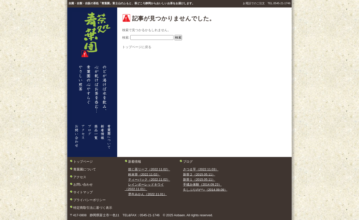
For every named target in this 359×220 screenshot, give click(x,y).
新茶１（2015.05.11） (199, 179)
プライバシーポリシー (89, 200)
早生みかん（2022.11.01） (147, 194)
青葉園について (84, 169)
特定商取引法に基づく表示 (92, 207)
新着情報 (134, 161)
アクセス (79, 177)
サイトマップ (83, 192)
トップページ (83, 161)
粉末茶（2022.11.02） (144, 174)
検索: (126, 37)
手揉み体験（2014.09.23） (202, 184)
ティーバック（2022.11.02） (149, 179)
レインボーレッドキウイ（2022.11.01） (144, 187)
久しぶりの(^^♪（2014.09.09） (205, 189)
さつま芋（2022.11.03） (200, 169)
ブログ (188, 161)
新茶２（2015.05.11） (199, 174)
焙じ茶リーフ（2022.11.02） (149, 169)
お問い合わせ (83, 184)
